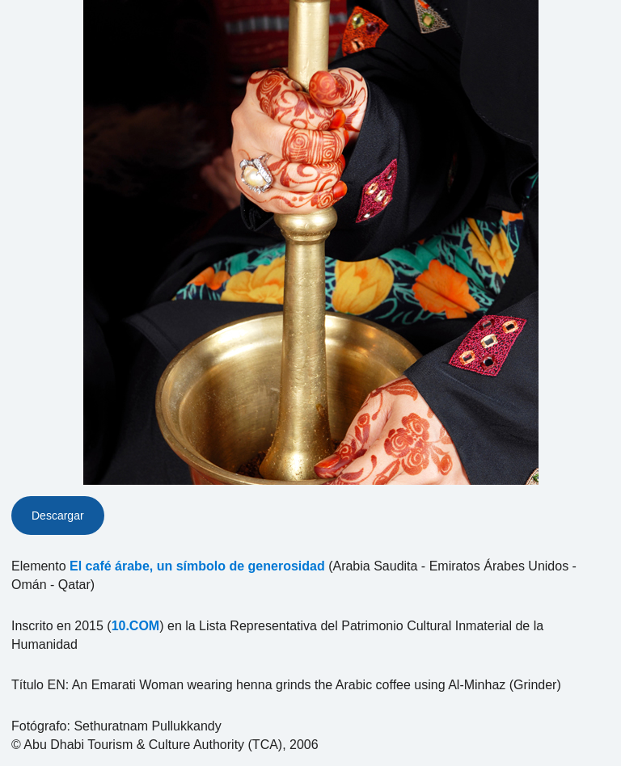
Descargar (58, 515)
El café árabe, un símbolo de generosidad (197, 566)
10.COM (136, 626)
